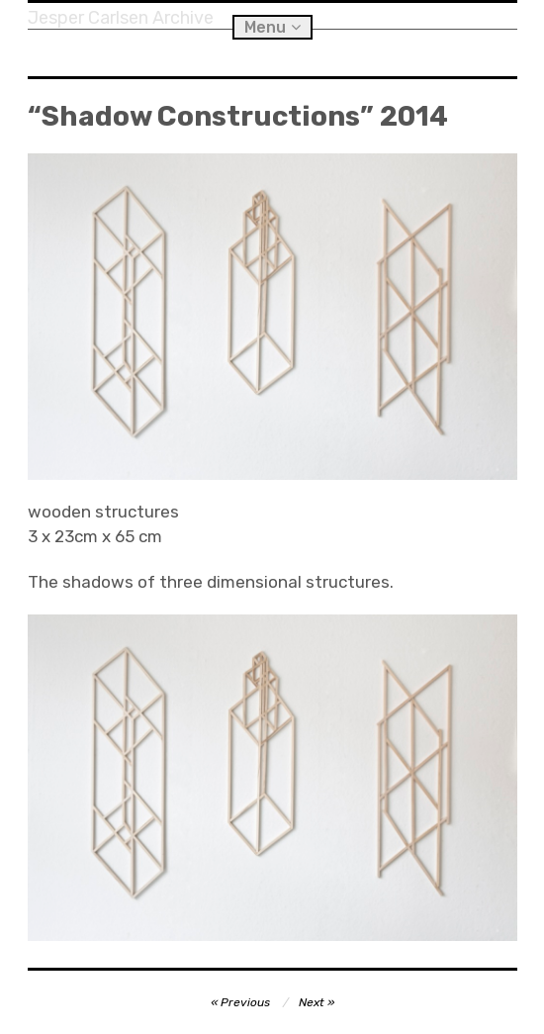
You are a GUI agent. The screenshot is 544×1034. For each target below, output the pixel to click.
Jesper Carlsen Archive (121, 18)
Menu (265, 27)
